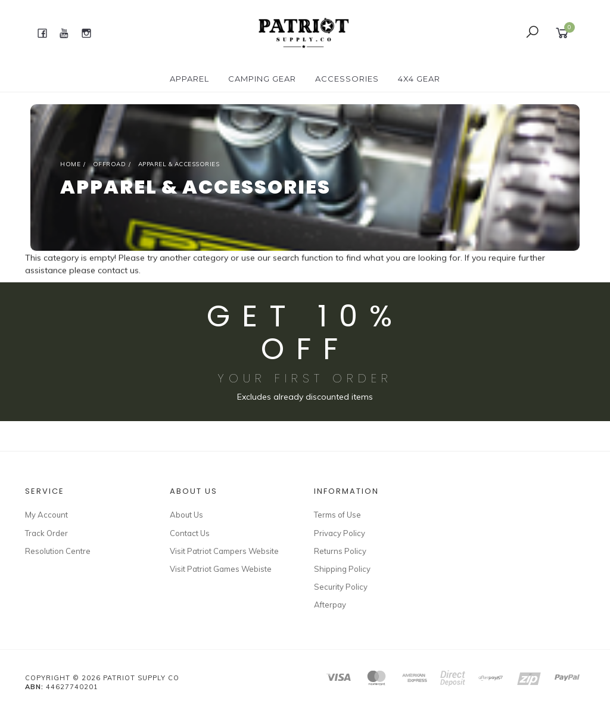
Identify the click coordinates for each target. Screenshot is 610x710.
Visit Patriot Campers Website (224, 551)
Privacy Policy (339, 533)
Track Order (46, 533)
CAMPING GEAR (262, 78)
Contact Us (190, 533)
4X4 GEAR (419, 78)
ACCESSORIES (347, 78)
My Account (46, 514)
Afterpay (330, 604)
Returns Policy (340, 551)
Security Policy (341, 586)
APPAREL (189, 78)
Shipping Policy (342, 569)
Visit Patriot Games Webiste (221, 569)
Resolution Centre (58, 551)
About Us (186, 514)
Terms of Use (337, 514)
